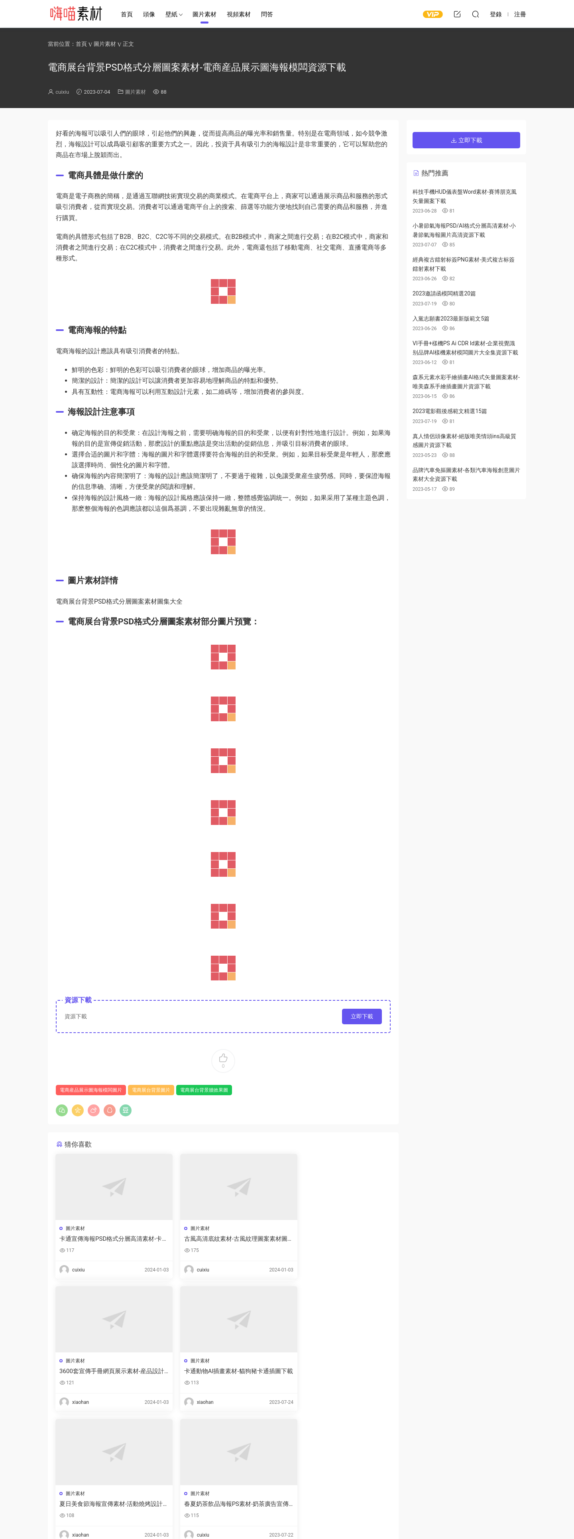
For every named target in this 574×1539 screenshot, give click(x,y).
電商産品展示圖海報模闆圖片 (91, 1090)
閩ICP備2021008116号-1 (317, 1519)
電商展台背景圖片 (151, 1090)
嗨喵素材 (76, 14)
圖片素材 (204, 14)
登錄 (75, 1453)
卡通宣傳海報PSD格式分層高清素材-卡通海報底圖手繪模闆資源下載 (108, 1239)
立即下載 (362, 1016)
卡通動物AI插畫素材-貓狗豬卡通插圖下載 (108, 1372)
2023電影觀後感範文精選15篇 (450, 411)
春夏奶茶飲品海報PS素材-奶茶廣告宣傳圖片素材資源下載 (334, 1372)
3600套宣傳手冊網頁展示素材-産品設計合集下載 (334, 1239)
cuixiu (62, 92)
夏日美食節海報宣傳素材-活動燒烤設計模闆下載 (222, 1372)
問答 (267, 14)
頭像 (149, 14)
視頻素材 (239, 14)
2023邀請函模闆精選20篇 (444, 293)
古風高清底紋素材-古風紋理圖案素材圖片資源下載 (222, 1239)
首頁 (127, 14)
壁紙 (171, 14)
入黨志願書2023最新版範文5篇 (451, 318)
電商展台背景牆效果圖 (204, 1090)
